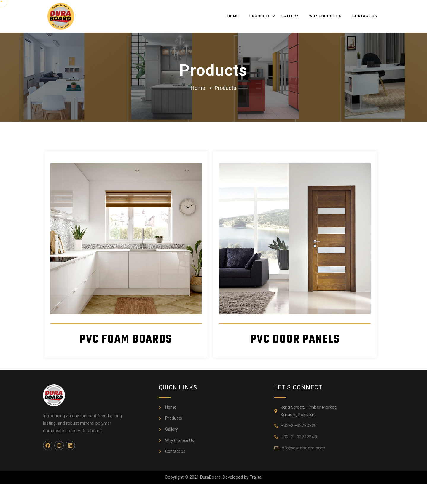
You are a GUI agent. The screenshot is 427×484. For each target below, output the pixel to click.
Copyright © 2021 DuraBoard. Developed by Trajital (213, 477)
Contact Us (364, 16)
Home (233, 16)
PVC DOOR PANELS (295, 339)
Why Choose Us (325, 16)
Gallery (290, 16)
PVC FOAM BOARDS (126, 339)
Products (260, 16)
